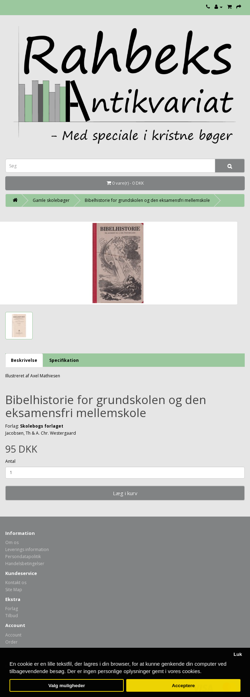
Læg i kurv (125, 493)
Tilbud (11, 616)
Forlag (11, 609)
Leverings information (27, 549)
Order (11, 642)
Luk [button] (237, 654)
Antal (10, 461)
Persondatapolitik (23, 556)
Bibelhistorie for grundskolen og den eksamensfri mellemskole (147, 200)
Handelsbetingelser (24, 564)
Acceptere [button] (183, 685)
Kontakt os (15, 583)
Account (13, 635)
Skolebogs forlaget (41, 426)
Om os (12, 542)
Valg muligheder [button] (66, 685)
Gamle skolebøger (51, 200)
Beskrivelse (24, 360)
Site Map (13, 590)
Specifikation (64, 360)
